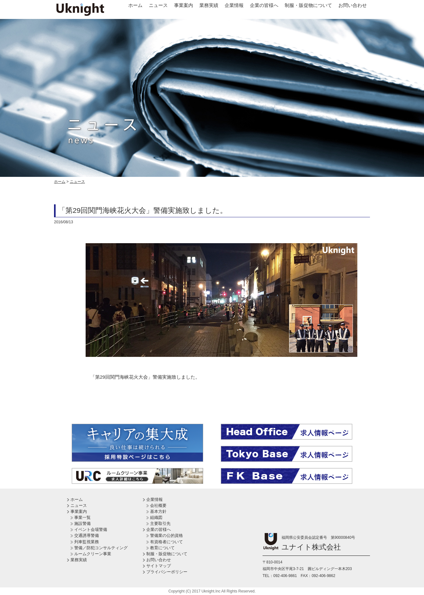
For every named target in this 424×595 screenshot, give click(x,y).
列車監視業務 (86, 541)
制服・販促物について (308, 5)
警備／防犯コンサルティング (101, 547)
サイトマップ (158, 565)
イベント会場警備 (90, 529)
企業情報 (234, 5)
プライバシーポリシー (166, 571)
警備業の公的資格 (166, 535)
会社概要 (158, 505)
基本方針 (158, 511)
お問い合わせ (352, 5)
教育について (162, 547)
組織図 (156, 517)
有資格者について (166, 541)
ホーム (135, 5)
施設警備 (82, 523)
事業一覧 (82, 517)
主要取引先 (160, 523)
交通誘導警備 (86, 535)
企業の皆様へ (264, 5)
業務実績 (208, 5)
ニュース (158, 5)
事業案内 (183, 5)
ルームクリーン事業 (92, 553)
